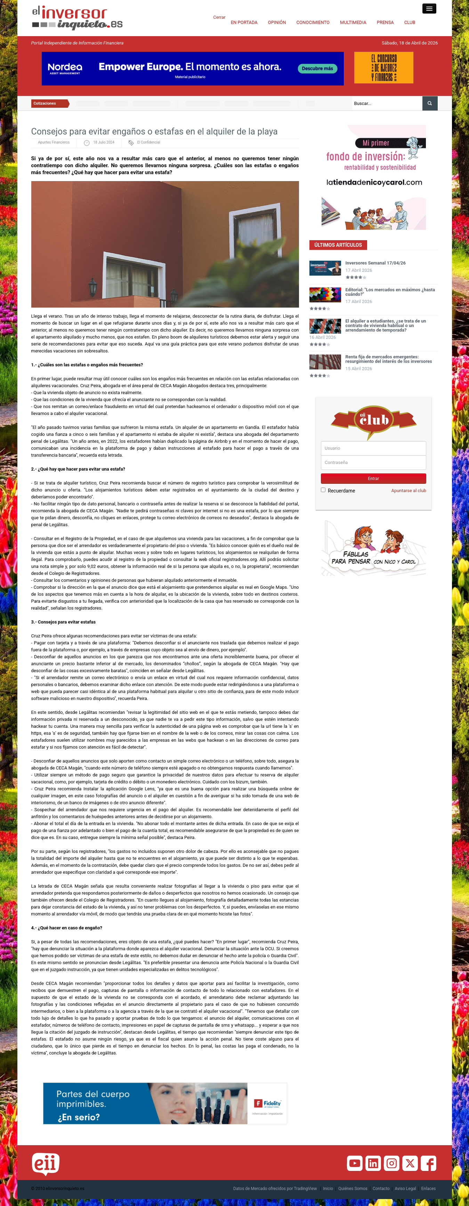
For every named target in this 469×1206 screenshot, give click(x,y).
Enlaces (428, 1188)
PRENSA (385, 22)
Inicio (328, 1188)
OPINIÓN (277, 22)
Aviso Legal (405, 1188)
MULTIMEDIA (353, 22)
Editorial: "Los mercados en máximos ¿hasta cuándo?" (390, 292)
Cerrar (219, 17)
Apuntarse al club (408, 490)
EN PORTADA (244, 22)
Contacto (381, 1188)
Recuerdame (338, 491)
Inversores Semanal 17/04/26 (376, 263)
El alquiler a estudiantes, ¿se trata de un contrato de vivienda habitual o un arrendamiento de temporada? (386, 325)
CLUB (409, 22)
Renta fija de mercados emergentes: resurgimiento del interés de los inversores (389, 359)
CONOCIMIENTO (313, 22)
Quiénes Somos (352, 1188)
